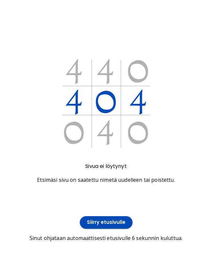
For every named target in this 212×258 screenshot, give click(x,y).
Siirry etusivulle (106, 222)
